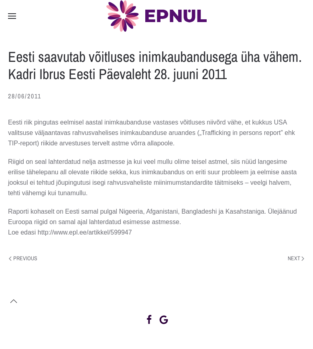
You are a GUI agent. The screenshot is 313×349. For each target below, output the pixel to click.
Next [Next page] (296, 258)
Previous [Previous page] (23, 258)
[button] (12, 16)
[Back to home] (156, 16)
